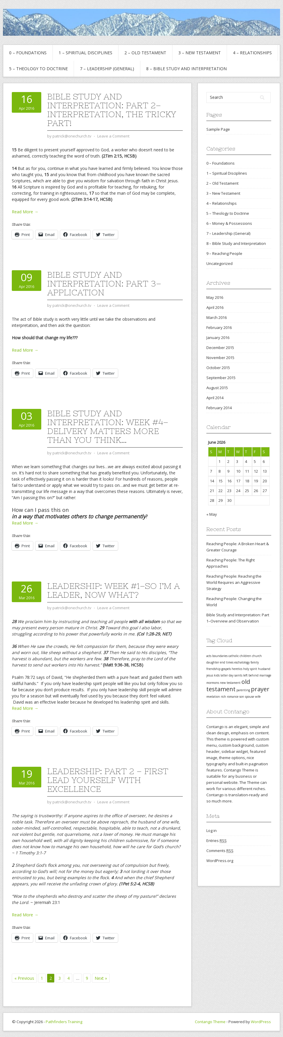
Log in (211, 830)
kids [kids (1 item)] (217, 675)
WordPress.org (219, 860)
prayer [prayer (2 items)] (260, 689)
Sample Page (218, 129)
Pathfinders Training (64, 1021)
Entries (216, 840)
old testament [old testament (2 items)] (228, 685)
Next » (101, 978)
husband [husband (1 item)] (264, 669)
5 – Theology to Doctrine (38, 68)
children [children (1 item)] (245, 656)
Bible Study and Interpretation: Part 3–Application (104, 283)
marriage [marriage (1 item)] (265, 675)
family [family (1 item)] (255, 662)
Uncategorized (219, 263)
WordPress (261, 1021)
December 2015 (220, 347)
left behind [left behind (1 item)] (251, 675)
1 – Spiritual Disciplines (85, 52)
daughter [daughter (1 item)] (212, 662)
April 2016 (214, 307)
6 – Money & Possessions (229, 223)
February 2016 (219, 327)
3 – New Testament (199, 52)
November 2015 (220, 357)
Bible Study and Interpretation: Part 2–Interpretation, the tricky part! (111, 110)
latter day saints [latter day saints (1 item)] (231, 675)
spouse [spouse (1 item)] (249, 696)
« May (211, 514)
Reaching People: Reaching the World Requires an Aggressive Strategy (233, 582)
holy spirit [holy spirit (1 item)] (250, 669)
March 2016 (216, 317)
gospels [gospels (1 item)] (226, 669)
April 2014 (214, 397)
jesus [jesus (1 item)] (209, 675)
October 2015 (218, 367)
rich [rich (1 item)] (223, 696)
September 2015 (221, 377)
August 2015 (217, 387)
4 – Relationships (252, 52)
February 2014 (219, 407)
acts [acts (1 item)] (208, 656)
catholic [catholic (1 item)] (233, 656)
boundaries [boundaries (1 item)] (220, 656)
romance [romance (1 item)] (232, 696)
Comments (219, 850)
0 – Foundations (28, 52)
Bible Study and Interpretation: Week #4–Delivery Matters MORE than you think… (107, 427)
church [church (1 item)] (257, 656)
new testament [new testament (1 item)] (230, 683)
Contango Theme (210, 1021)
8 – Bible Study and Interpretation (186, 68)
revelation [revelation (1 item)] (213, 696)
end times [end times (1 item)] (226, 662)
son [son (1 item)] (241, 696)
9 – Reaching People (224, 253)
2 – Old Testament (145, 52)
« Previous (24, 978)
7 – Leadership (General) (107, 68)
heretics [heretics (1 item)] (237, 669)
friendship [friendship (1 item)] (213, 669)
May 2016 (214, 297)
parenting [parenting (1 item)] (243, 690)
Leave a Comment (113, 136)
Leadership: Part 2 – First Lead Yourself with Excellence (107, 780)
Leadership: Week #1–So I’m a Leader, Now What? (113, 590)
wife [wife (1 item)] (258, 696)
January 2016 (217, 337)
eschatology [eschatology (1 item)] (242, 662)
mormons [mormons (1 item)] (212, 683)
